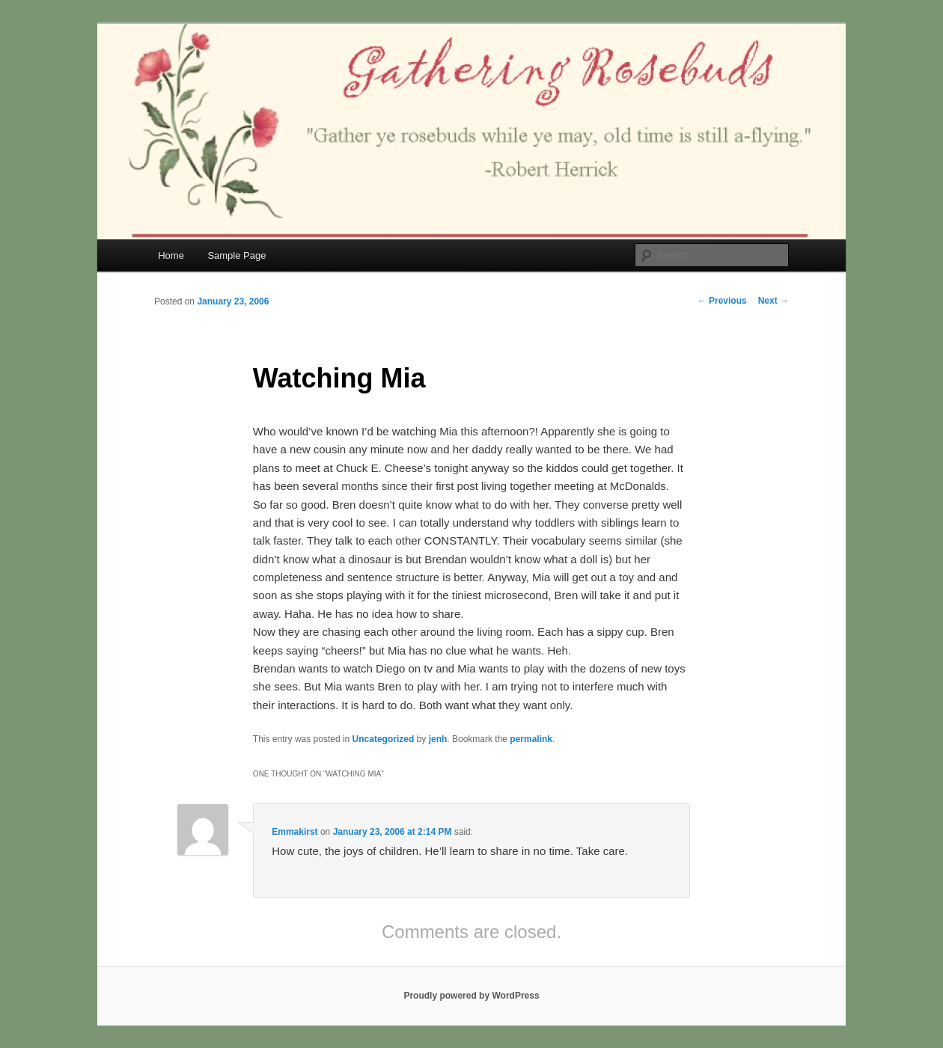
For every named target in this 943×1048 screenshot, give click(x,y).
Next (773, 300)
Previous (722, 300)
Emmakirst (294, 832)
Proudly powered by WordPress (471, 995)
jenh (438, 739)
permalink (531, 739)
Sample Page (236, 255)
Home (171, 255)
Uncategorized (384, 739)
